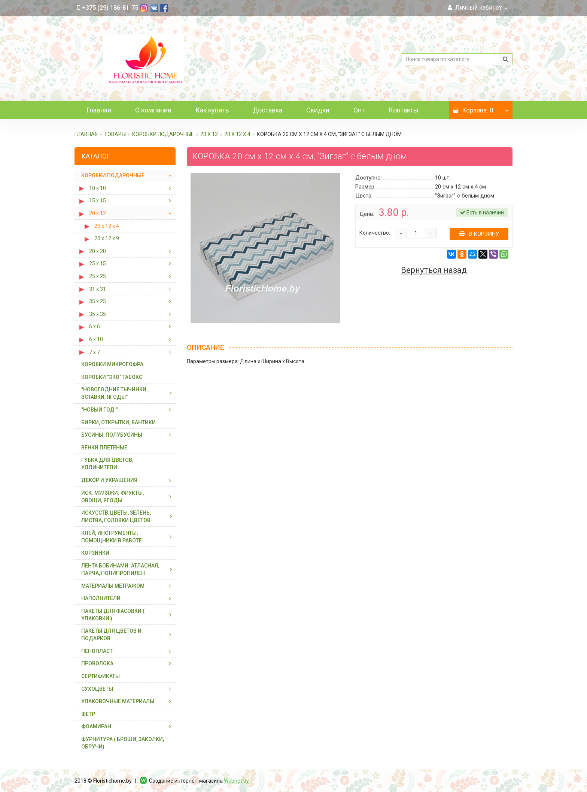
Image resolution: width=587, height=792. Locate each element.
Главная (98, 110)
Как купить (212, 110)
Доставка (267, 110)
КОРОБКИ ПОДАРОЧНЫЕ (163, 134)
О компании (153, 110)
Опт (359, 110)
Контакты (404, 110)
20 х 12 (209, 134)
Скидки (317, 110)
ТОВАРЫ (115, 134)
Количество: (374, 233)
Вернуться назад (434, 270)
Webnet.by (236, 781)
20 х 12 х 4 (237, 134)
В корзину (479, 234)
